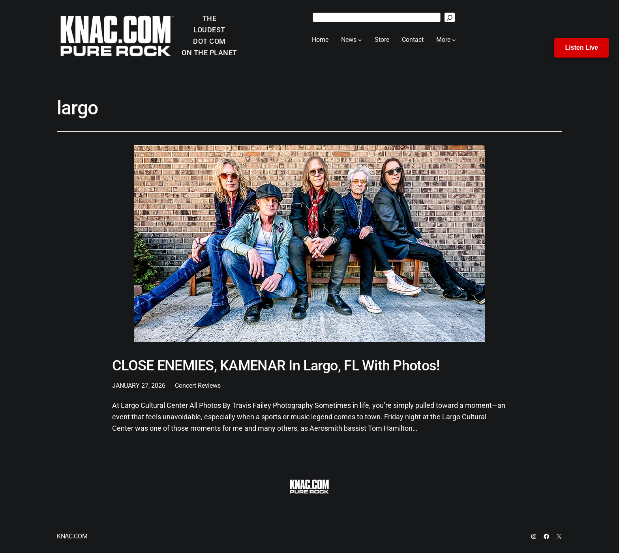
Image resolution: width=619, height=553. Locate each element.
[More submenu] (454, 40)
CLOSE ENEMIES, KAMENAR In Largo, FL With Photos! (276, 366)
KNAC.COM (72, 536)
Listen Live (581, 47)
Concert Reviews (198, 385)
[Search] (450, 17)
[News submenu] (360, 40)
